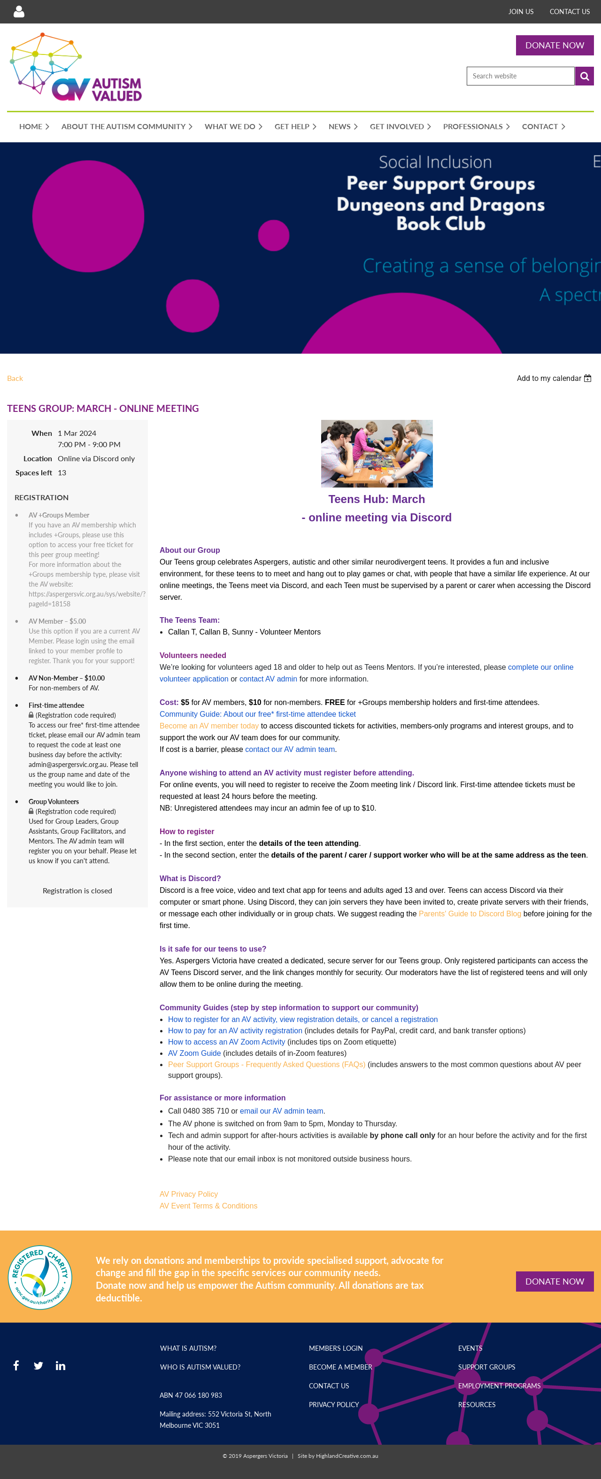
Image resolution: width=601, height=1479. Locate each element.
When (41, 432)
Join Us (521, 11)
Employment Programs (499, 1386)
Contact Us (570, 11)
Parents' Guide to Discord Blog (470, 914)
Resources (477, 1405)
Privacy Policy (334, 1405)
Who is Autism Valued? (200, 1367)
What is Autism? (188, 1348)
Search (584, 76)
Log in (19, 11)
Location (37, 458)
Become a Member (340, 1367)
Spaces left (33, 472)
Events (470, 1348)
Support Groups (487, 1367)
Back (15, 377)
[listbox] (555, 378)
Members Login (336, 1348)
